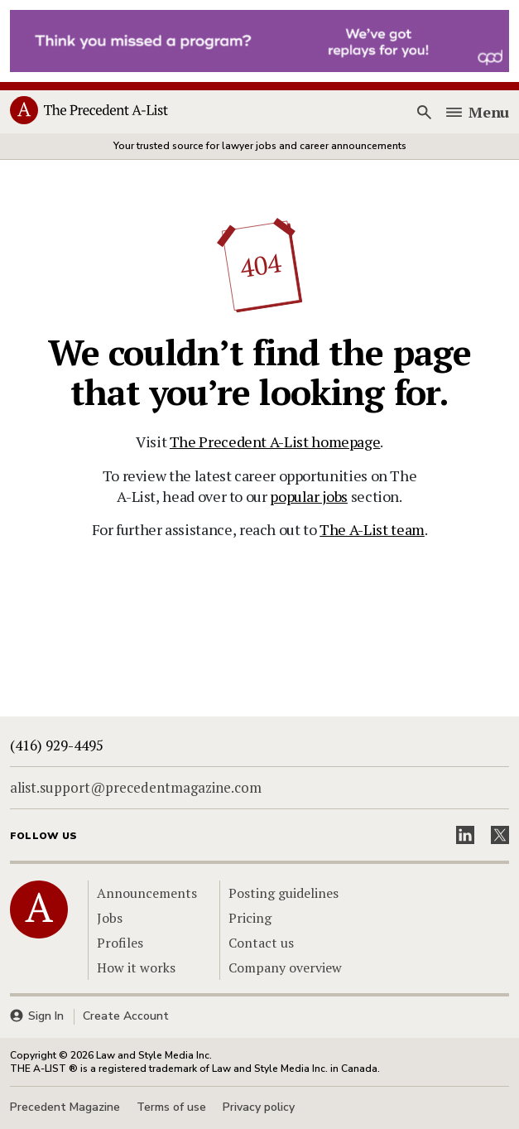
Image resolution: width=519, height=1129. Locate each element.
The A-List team (372, 529)
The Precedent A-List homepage (275, 441)
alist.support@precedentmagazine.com (136, 787)
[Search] (423, 112)
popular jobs (309, 496)
